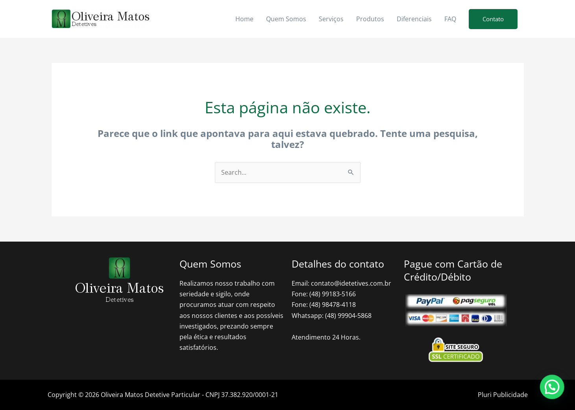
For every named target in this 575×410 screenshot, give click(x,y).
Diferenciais (414, 19)
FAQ (450, 19)
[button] (493, 19)
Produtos (370, 19)
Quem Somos (286, 19)
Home (244, 19)
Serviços (331, 19)
